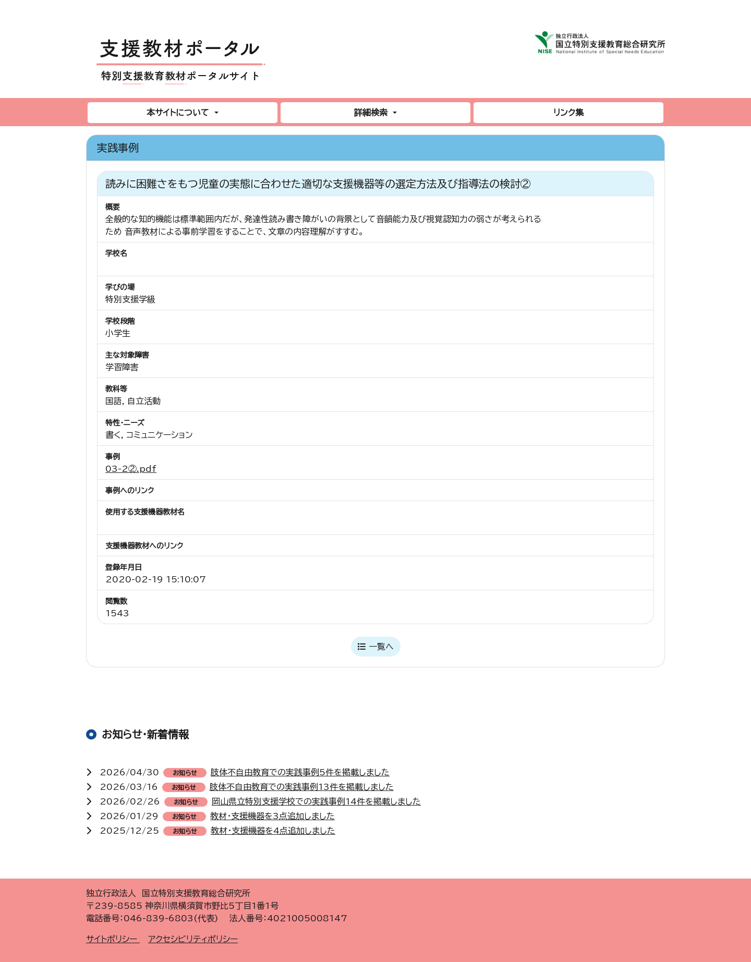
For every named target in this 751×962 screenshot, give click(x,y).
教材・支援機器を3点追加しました (272, 816)
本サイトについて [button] (179, 112)
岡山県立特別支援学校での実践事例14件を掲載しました (316, 801)
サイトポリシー (113, 939)
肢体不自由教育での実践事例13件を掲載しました (302, 787)
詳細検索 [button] (372, 112)
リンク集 (568, 112)
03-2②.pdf (130, 469)
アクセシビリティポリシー (193, 939)
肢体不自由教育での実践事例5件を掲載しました (300, 772)
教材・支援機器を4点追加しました (273, 830)
